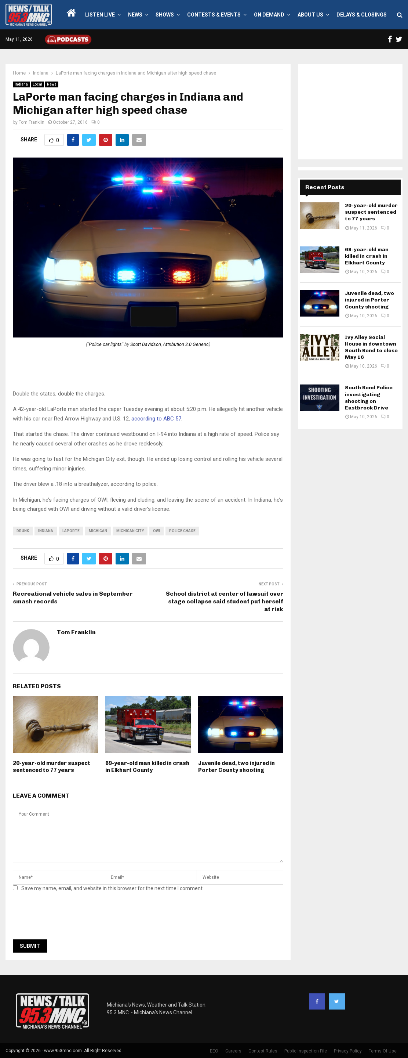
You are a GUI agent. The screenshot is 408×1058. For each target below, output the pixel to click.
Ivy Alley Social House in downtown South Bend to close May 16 (371, 347)
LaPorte (71, 531)
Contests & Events (214, 15)
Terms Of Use (383, 1051)
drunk (23, 531)
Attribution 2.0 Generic (186, 344)
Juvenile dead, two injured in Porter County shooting (236, 767)
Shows (165, 15)
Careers (233, 1051)
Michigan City (130, 531)
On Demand (269, 15)
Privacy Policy (348, 1051)
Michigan (98, 531)
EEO (214, 1051)
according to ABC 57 (156, 418)
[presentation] (68, 917)
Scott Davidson (145, 344)
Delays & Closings (361, 15)
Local (37, 84)
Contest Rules (262, 1051)
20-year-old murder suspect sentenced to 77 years (51, 767)
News (135, 15)
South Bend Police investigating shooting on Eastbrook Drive (369, 397)
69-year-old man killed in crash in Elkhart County (147, 767)
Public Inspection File (305, 1051)
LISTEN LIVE (100, 15)
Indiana (21, 84)
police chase (182, 531)
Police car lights (105, 344)
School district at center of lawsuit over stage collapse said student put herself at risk (224, 601)
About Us (310, 15)
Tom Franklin (31, 122)
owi (156, 531)
